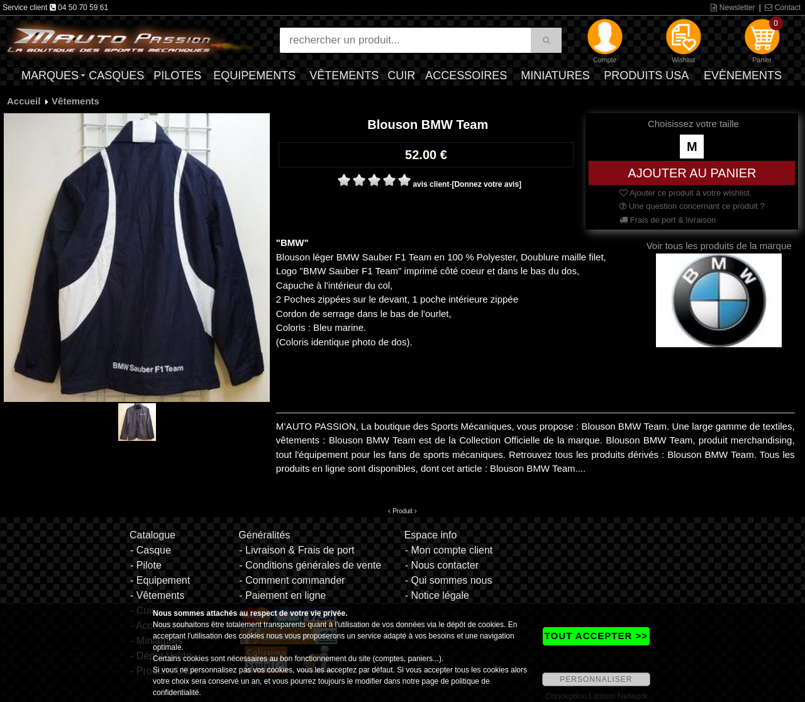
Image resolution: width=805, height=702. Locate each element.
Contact (783, 7)
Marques (50, 75)
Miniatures (555, 75)
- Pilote (146, 565)
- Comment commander (292, 580)
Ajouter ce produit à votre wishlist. (685, 193)
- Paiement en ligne (282, 595)
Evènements (743, 75)
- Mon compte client (449, 550)
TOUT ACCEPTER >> (596, 635)
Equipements (254, 75)
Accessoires (466, 75)
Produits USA (646, 75)
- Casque (150, 550)
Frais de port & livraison (667, 220)
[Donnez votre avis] (486, 184)
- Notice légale (437, 595)
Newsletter (733, 7)
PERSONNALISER (596, 679)
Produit (402, 511)
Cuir (401, 75)
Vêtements (344, 75)
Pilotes (177, 75)
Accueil (23, 101)
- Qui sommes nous (448, 580)
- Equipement (160, 580)
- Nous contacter (442, 565)
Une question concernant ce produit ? (692, 206)
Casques (116, 75)
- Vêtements (157, 595)
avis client (431, 184)
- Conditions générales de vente (310, 565)
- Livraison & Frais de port (296, 550)
